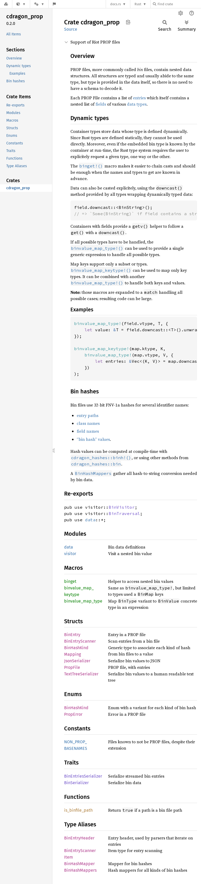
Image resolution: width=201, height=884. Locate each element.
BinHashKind (76, 707)
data (90, 519)
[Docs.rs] (6, 4)
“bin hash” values (93, 439)
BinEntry (72, 634)
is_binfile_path (78, 810)
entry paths (87, 415)
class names (88, 423)
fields (101, 104)
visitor (70, 553)
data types (137, 104)
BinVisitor (122, 507)
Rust (138, 4)
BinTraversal (124, 513)
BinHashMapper (79, 863)
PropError (73, 714)
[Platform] (39, 4)
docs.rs (115, 4)
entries (139, 98)
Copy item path (128, 22)
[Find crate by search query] (179, 4)
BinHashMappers (80, 870)
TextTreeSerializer (81, 673)
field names (88, 431)
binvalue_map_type (83, 601)
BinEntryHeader (79, 838)
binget (70, 581)
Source (70, 29)
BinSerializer (76, 782)
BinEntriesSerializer (83, 776)
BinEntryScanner (80, 641)
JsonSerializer (77, 660)
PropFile (72, 667)
